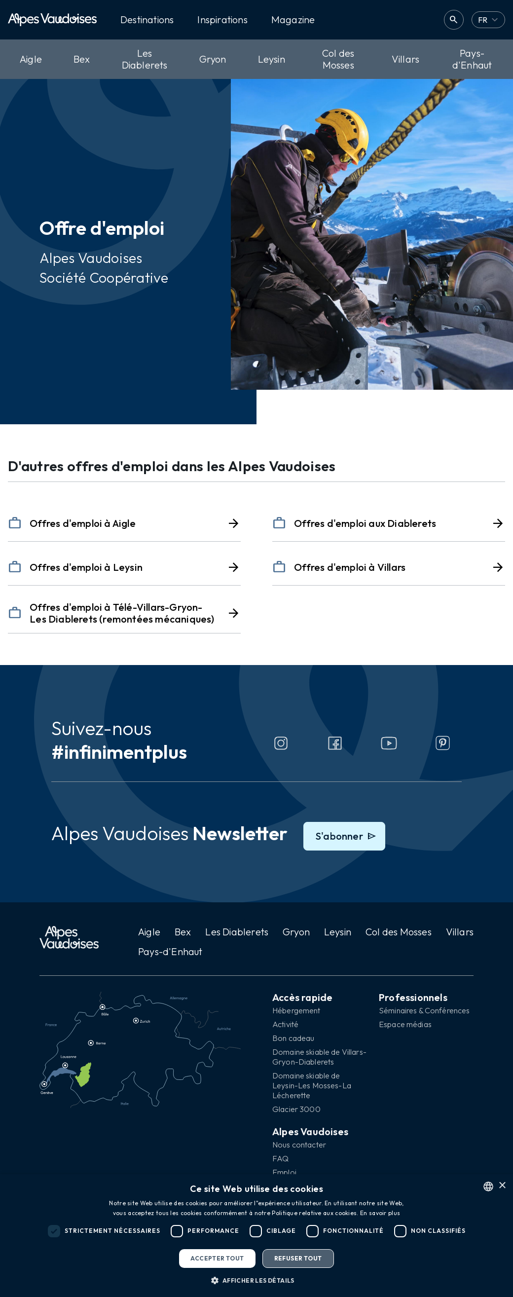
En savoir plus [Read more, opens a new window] (380, 1213)
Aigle (31, 59)
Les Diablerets (145, 59)
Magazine (293, 20)
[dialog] (256, 1235)
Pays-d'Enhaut (472, 59)
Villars (405, 59)
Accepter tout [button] (217, 1258)
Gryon (212, 59)
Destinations (147, 20)
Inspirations (222, 20)
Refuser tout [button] (298, 1258)
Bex (81, 59)
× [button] (502, 1185)
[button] (256, 1280)
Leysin (271, 59)
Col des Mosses (338, 59)
